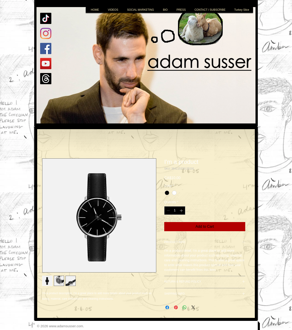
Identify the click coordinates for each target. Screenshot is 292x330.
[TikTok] (45, 18)
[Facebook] (45, 48)
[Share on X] (193, 307)
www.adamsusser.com (66, 326)
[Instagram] (45, 33)
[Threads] (45, 78)
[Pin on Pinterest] (176, 307)
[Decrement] (168, 211)
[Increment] (182, 211)
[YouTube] (45, 63)
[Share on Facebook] (167, 307)
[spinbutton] (175, 211)
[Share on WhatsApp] (184, 307)
